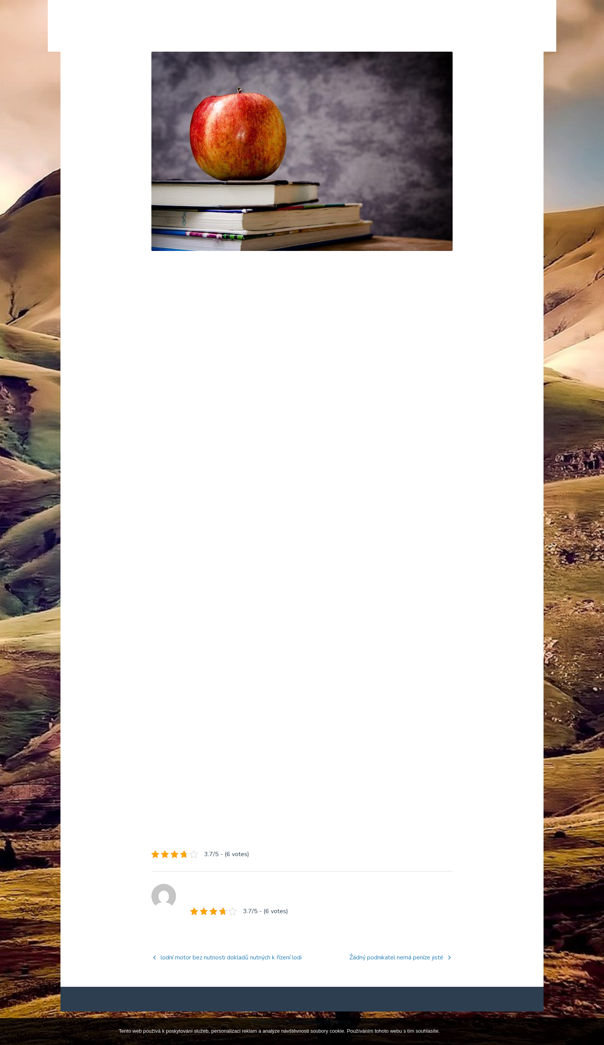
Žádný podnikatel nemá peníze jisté (396, 970)
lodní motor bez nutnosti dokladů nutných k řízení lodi (231, 970)
